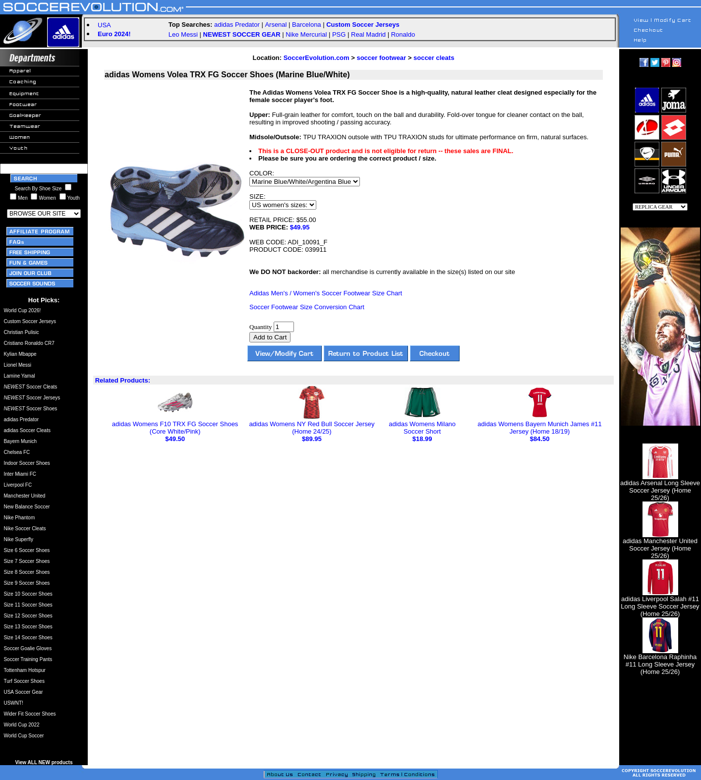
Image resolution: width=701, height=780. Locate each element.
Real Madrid (368, 34)
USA (104, 25)
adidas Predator (237, 24)
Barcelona (306, 24)
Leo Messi (183, 34)
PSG (339, 34)
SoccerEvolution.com (317, 57)
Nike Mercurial (306, 34)
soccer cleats (433, 57)
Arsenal (276, 24)
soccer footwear (381, 57)
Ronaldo (403, 34)
